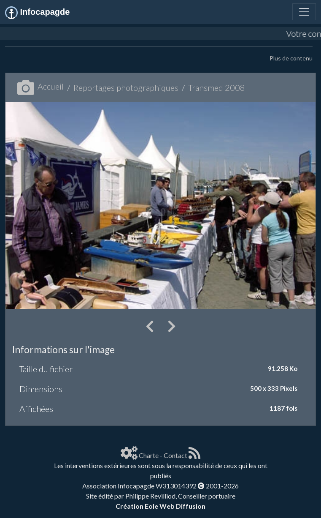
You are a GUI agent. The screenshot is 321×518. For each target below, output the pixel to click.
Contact (175, 455)
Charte (149, 455)
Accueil (40, 86)
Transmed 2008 (216, 87)
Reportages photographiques (125, 87)
